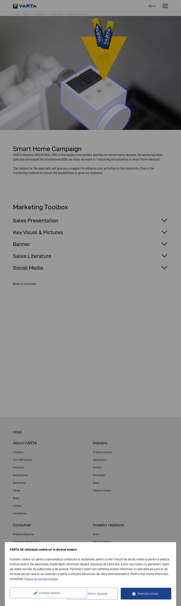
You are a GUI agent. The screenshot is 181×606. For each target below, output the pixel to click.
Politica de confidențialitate (42, 579)
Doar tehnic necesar (94, 593)
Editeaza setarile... (38, 593)
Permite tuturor (148, 593)
